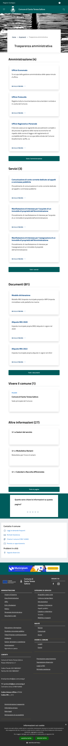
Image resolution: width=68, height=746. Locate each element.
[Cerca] (64, 9)
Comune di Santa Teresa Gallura (25, 396)
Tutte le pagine (34, 489)
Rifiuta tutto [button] (42, 738)
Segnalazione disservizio (45, 662)
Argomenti (22, 37)
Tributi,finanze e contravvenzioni (16, 634)
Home (14, 37)
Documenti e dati (10, 616)
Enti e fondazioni (10, 605)
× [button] (66, 724)
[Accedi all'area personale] (59, 3)
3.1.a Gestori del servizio (22, 432)
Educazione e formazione (13, 627)
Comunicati (41, 631)
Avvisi (40, 635)
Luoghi (40, 644)
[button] (34, 743)
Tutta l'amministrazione (34, 158)
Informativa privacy (11, 708)
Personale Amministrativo (13, 612)
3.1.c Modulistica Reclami (22, 450)
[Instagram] (58, 584)
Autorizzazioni (9, 645)
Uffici (6, 601)
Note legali (8, 711)
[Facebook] (53, 584)
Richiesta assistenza (43, 669)
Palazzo (14, 393)
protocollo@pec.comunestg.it (14, 684)
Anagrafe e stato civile (45, 594)
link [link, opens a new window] (53, 734)
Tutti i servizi (34, 269)
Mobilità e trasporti (44, 618)
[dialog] (34, 734)
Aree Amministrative (12, 598)
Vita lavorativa (43, 601)
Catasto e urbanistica (45, 611)
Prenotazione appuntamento (46, 659)
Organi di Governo (11, 594)
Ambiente (8, 638)
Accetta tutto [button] (26, 738)
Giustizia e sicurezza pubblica (14, 631)
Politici (7, 609)
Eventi (40, 647)
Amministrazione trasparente (14, 704)
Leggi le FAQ (41, 666)
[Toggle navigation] (4, 9)
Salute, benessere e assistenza (15, 642)
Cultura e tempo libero (45, 598)
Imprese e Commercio (45, 605)
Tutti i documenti (34, 372)
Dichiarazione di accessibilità (14, 715)
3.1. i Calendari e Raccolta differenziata (28, 471)
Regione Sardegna (9, 3)
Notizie (40, 628)
